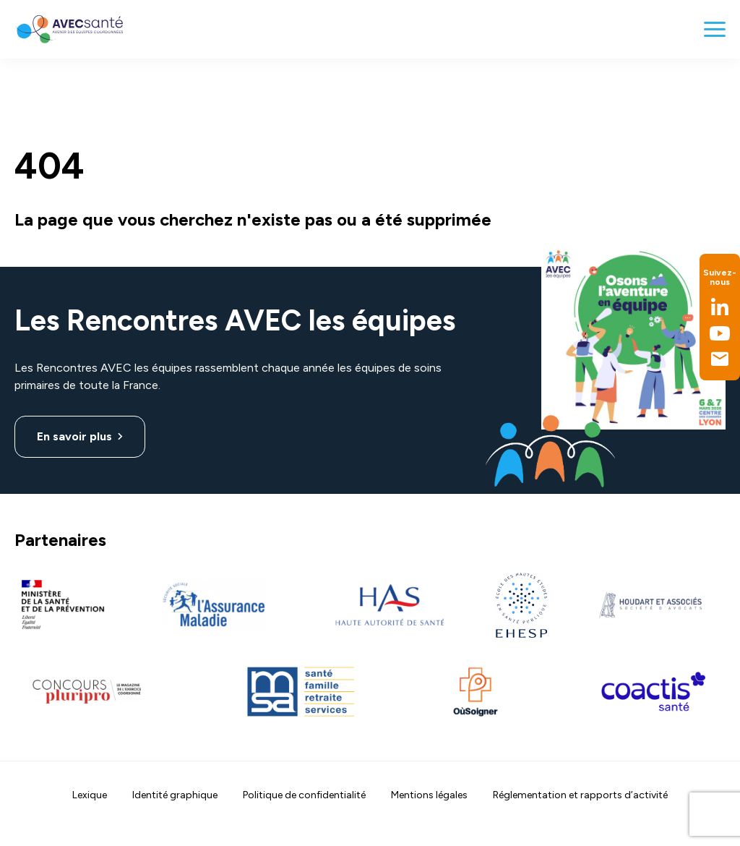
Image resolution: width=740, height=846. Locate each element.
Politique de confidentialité (304, 795)
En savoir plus (74, 436)
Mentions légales (429, 795)
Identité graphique (175, 795)
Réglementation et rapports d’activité (580, 795)
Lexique (89, 795)
